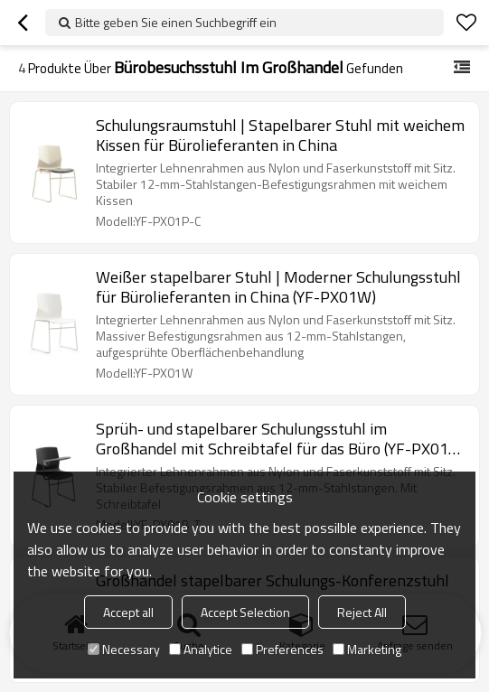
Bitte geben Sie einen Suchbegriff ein (176, 22)
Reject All (362, 612)
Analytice (200, 649)
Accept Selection (245, 612)
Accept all (128, 612)
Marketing (367, 649)
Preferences (282, 649)
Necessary (124, 649)
